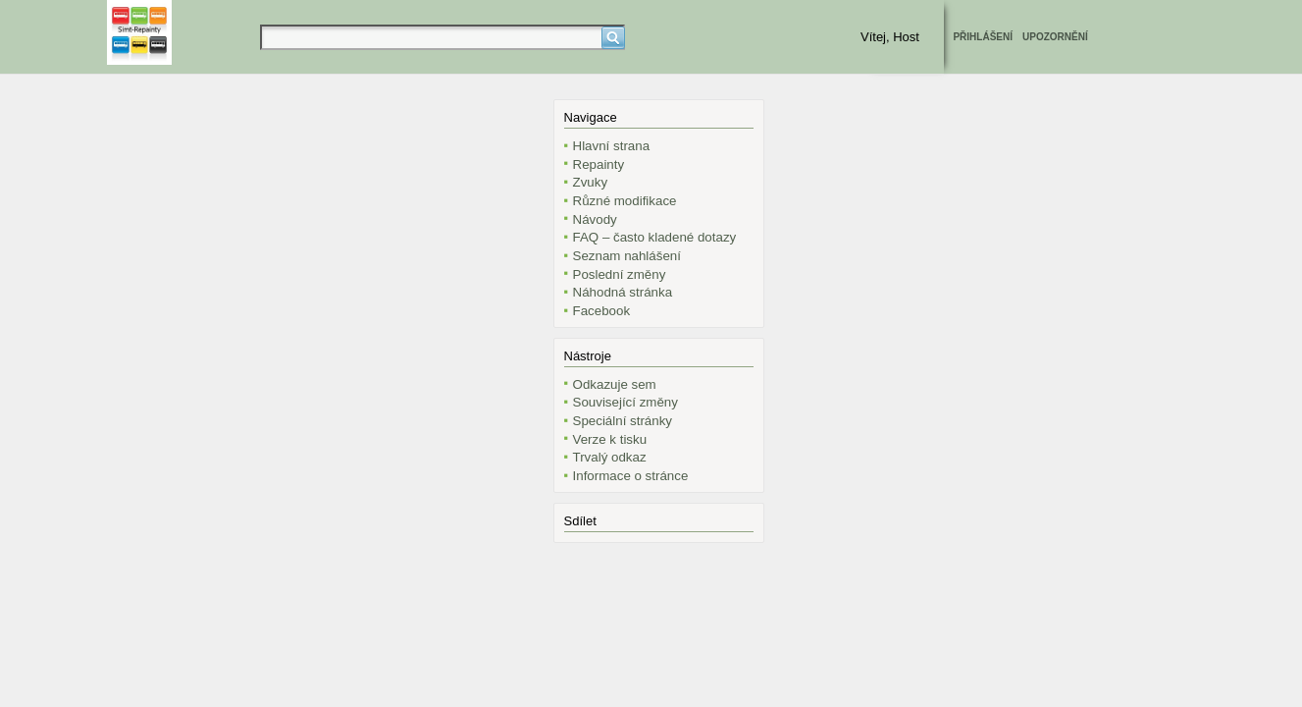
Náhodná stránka (623, 292)
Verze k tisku (610, 439)
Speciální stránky (623, 420)
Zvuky (590, 182)
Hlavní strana (612, 145)
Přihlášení (983, 36)
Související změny (625, 402)
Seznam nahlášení (627, 255)
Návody (595, 219)
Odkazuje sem (614, 384)
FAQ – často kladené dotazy (655, 237)
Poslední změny (619, 274)
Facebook (602, 310)
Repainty (599, 164)
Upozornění (1055, 36)
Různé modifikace (625, 200)
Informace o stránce (631, 475)
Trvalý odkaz (610, 457)
